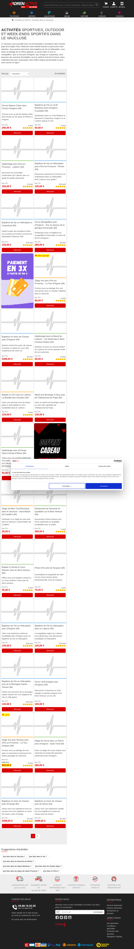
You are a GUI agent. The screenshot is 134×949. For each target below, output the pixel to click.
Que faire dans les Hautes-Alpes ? (48, 866)
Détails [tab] (67, 466)
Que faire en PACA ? (51, 871)
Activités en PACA (22, 20)
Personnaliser (67, 486)
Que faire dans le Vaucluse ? (14, 856)
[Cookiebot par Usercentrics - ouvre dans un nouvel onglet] (111, 461)
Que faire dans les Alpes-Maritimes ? (17, 866)
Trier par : (5, 74)
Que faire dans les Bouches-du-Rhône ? (18, 861)
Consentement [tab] (30, 466)
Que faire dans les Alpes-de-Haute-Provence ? (21, 871)
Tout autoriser (104, 486)
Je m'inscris (98, 912)
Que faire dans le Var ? (38, 856)
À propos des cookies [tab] (104, 466)
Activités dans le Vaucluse (42, 20)
